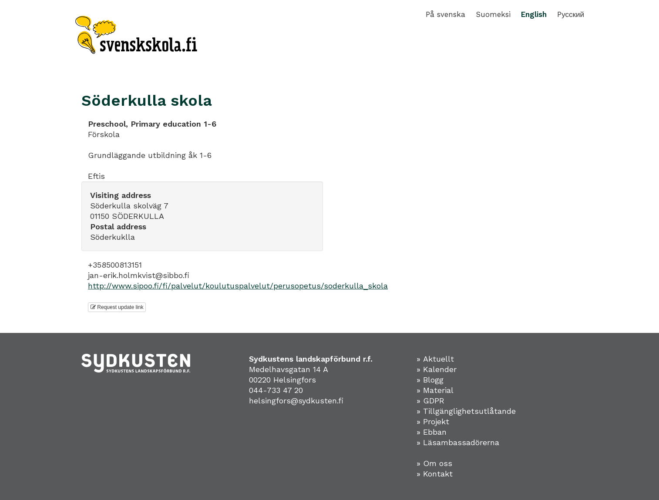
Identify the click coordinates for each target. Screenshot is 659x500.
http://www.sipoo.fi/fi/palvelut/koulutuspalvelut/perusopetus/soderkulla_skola (238, 285)
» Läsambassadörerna (458, 442)
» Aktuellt (435, 358)
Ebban (435, 431)
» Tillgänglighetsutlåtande (466, 411)
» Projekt (433, 421)
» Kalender (437, 369)
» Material (435, 390)
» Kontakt (435, 473)
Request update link (117, 307)
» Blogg (430, 379)
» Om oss (434, 463)
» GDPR (430, 400)
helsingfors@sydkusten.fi (296, 400)
